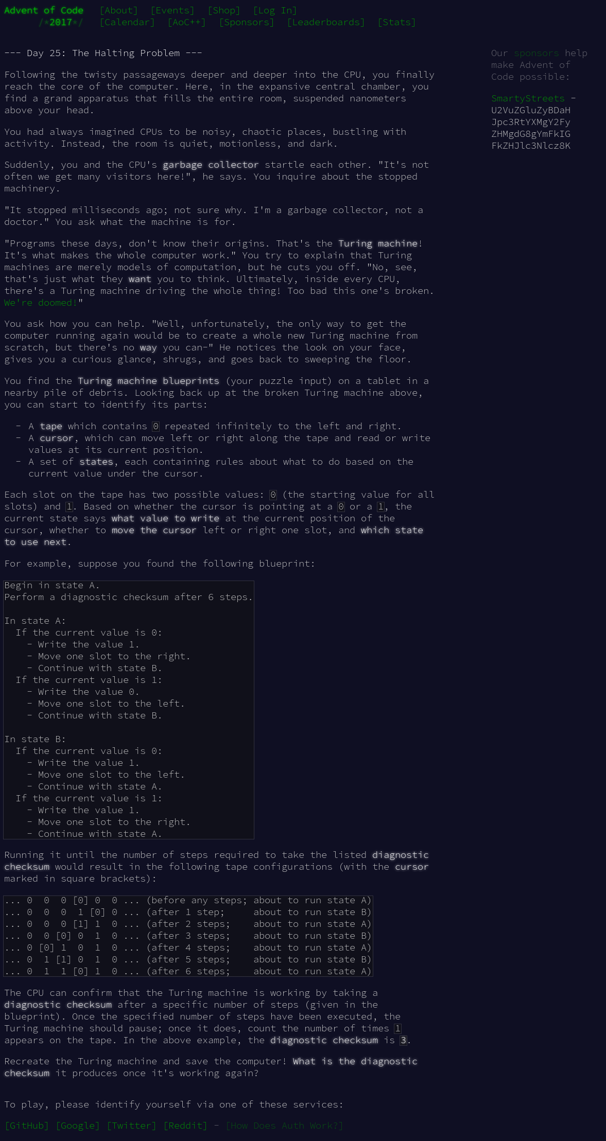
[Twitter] (131, 1125)
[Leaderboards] (326, 22)
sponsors (536, 53)
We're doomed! (41, 302)
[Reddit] (185, 1125)
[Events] (172, 10)
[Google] (77, 1125)
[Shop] (224, 10)
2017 (60, 22)
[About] (118, 10)
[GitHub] (26, 1125)
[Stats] (397, 22)
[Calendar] (127, 22)
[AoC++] (186, 22)
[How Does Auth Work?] (284, 1125)
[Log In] (275, 10)
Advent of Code (43, 10)
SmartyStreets (528, 98)
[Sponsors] (246, 22)
